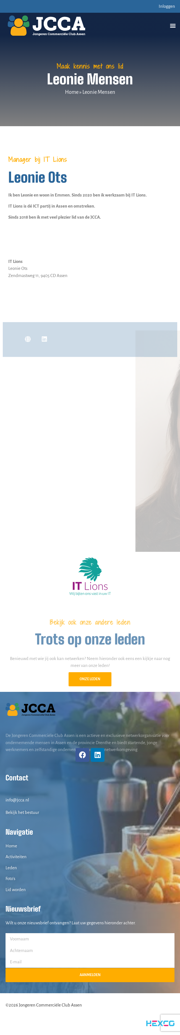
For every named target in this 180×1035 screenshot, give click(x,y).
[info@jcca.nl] (8, 791)
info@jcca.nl (17, 800)
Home (72, 92)
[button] (172, 25)
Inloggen (167, 6)
